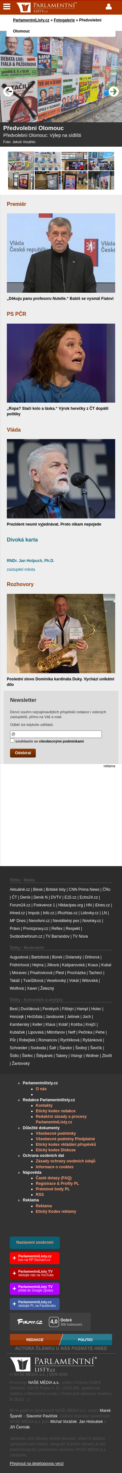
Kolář (63, 1024)
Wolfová (17, 988)
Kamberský (19, 1024)
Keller (38, 1024)
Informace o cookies (55, 1167)
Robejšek (27, 1040)
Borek (57, 957)
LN (104, 913)
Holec (96, 1009)
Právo (15, 928)
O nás (41, 1089)
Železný (47, 988)
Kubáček (17, 1032)
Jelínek (73, 1016)
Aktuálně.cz (20, 889)
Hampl (82, 1009)
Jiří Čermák (20, 1427)
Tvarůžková (33, 980)
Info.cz (48, 913)
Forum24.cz (20, 905)
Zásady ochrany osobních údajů (65, 1161)
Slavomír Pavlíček (42, 1416)
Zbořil (107, 1055)
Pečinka (85, 1032)
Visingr (76, 1055)
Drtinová (92, 957)
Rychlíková (69, 1040)
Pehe (100, 1032)
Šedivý (81, 1048)
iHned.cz (17, 913)
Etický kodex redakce (55, 1111)
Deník (25, 897)
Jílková (53, 965)
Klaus (50, 1024)
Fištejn (68, 1009)
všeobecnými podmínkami (61, 741)
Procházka (76, 973)
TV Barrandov (58, 936)
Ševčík (96, 1048)
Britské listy (56, 889)
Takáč (15, 980)
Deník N (40, 897)
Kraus (93, 965)
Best (14, 1009)
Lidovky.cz (90, 913)
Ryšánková (92, 1040)
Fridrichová (19, 965)
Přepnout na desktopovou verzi (36, 1463)
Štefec (27, 1055)
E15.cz (70, 897)
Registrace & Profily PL (57, 1183)
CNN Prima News (84, 889)
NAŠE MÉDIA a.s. (44, 1382)
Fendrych (51, 1009)
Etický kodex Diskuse (56, 1150)
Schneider (18, 1048)
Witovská (90, 980)
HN (89, 905)
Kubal (106, 965)
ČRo (106, 889)
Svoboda (38, 1048)
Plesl (60, 973)
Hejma (38, 965)
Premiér (16, 204)
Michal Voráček (63, 1421)
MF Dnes (18, 920)
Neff (71, 1032)
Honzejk (17, 1016)
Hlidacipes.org (70, 905)
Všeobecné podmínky (56, 1133)
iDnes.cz (102, 905)
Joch (87, 1016)
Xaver (32, 988)
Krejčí (91, 1024)
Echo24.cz (89, 897)
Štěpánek (44, 1055)
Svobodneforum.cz (26, 936)
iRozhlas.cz (67, 913)
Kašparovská (73, 965)
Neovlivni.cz (39, 920)
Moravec (19, 973)
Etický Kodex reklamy (56, 1211)
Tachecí (95, 973)
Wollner (92, 1055)
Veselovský (56, 980)
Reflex (56, 928)
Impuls (33, 913)
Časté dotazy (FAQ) (54, 1178)
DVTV (56, 897)
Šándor (66, 1048)
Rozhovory (20, 584)
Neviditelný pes (66, 920)
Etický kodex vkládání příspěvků (66, 1144)
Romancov (47, 1040)
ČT (14, 897)
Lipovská (36, 1032)
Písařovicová (41, 973)
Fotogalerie (64, 20)
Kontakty (44, 1105)
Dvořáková (30, 1009)
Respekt (73, 928)
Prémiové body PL (53, 1189)
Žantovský (21, 1063)
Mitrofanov (56, 1032)
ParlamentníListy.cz (31, 20)
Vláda (14, 430)
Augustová (19, 957)
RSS (40, 1194)
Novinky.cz (91, 920)
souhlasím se (47, 740)
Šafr (52, 1048)
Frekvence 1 (45, 905)
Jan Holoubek (91, 1421)
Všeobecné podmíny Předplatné (65, 1139)
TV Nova (80, 936)
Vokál (74, 980)
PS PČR (16, 314)
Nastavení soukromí (34, 1242)
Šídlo (14, 1055)
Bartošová (40, 957)
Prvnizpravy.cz (35, 928)
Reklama (44, 1206)
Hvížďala (34, 1016)
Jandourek (55, 1016)
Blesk (38, 889)
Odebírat (23, 753)
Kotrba (76, 1024)
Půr (13, 1040)
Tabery (61, 1055)
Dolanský (74, 957)
